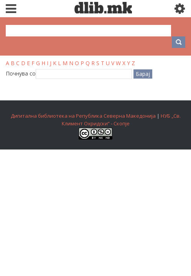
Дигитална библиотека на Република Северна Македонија (83, 115)
